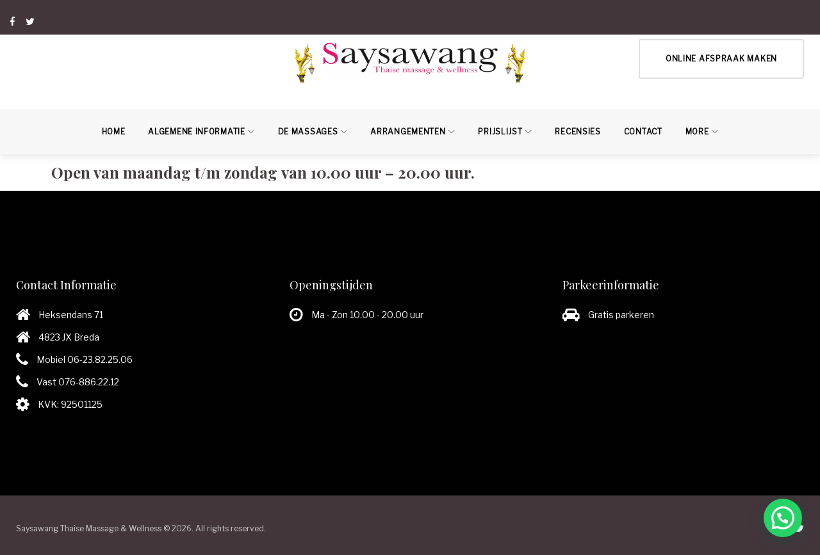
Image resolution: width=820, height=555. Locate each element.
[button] (783, 518)
